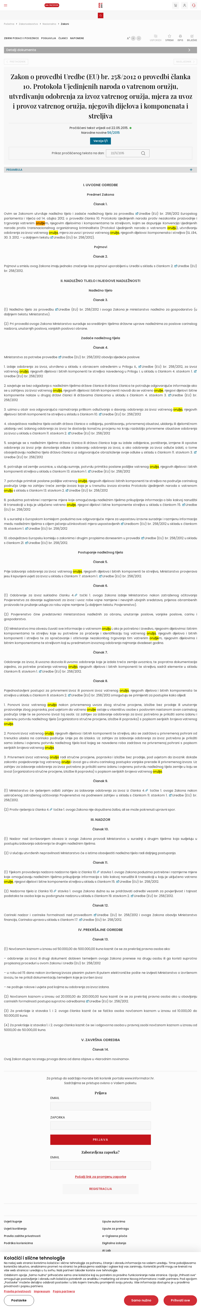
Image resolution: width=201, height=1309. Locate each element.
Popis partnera (64, 1291)
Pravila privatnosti (17, 1291)
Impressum (42, 1291)
